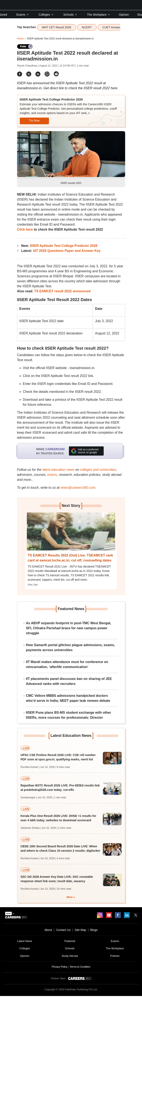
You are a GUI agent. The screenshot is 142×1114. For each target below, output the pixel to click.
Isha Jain (33, 584)
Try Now (34, 120)
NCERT (87, 27)
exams (52, 474)
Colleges (46, 14)
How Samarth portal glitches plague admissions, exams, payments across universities (70, 647)
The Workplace (98, 14)
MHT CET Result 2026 (56, 27)
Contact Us (63, 930)
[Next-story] (71, 534)
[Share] (19, 74)
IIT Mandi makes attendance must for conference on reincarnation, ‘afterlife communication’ (67, 664)
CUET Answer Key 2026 (118, 27)
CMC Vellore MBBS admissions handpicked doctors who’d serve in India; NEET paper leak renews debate (68, 698)
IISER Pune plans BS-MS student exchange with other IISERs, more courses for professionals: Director (68, 715)
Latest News (24, 941)
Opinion (124, 14)
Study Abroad (70, 955)
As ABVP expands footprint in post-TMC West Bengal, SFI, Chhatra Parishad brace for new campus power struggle (68, 628)
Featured (69, 941)
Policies (115, 955)
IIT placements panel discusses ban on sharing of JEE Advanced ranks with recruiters (69, 681)
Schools (70, 14)
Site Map (80, 930)
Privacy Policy (59, 966)
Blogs (93, 930)
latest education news (58, 469)
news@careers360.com (77, 487)
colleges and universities (98, 469)
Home (20, 38)
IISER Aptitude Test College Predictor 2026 (63, 245)
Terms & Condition (80, 966)
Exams (22, 14)
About (48, 930)
